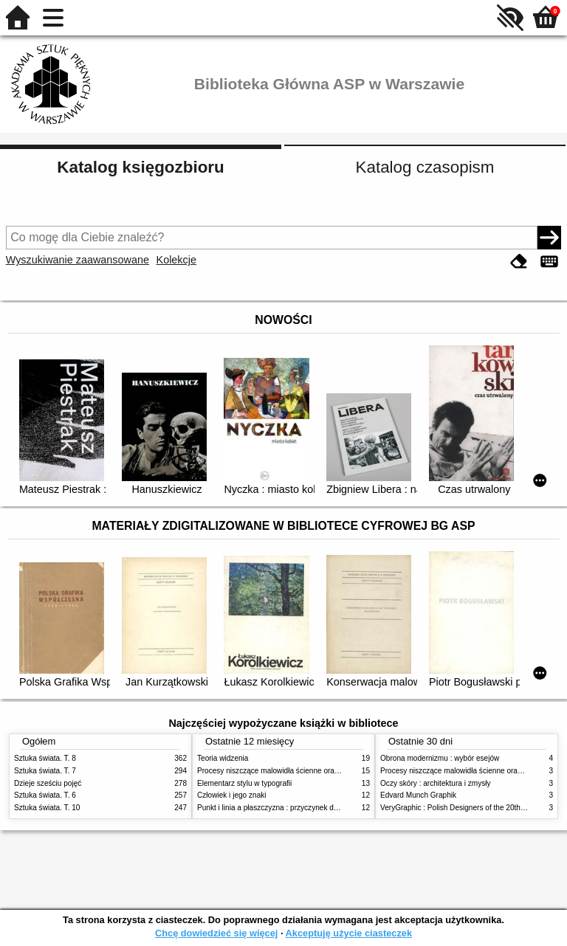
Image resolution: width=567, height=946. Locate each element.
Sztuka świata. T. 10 (47, 808)
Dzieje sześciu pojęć (47, 783)
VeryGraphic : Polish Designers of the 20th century (463, 808)
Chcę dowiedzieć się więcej (216, 933)
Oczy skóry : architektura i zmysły (435, 783)
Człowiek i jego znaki (232, 795)
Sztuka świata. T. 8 (45, 758)
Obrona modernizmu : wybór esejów (439, 758)
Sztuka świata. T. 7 (45, 771)
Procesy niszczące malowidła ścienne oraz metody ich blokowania (306, 771)
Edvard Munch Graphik (418, 795)
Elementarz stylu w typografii (244, 783)
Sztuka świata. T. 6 (45, 795)
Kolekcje (176, 260)
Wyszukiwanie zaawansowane (77, 260)
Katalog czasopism (425, 167)
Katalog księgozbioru (140, 167)
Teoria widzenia (222, 758)
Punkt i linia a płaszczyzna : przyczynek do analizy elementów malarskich (318, 808)
